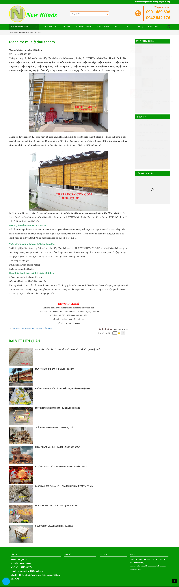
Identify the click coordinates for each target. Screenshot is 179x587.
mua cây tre (139, 563)
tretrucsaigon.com (73, 323)
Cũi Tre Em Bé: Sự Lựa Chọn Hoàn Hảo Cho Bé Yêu (57, 408)
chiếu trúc (142, 559)
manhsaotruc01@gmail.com (72, 319)
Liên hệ (140, 27)
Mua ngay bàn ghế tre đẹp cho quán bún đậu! (56, 506)
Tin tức (129, 27)
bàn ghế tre (145, 566)
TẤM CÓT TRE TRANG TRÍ (157, 79)
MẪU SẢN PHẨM (82, 27)
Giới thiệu (66, 27)
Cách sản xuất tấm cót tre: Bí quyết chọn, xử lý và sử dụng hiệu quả (67, 350)
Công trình (102, 27)
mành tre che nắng (18, 328)
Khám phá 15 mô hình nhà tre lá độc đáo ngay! (57, 447)
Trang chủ (51, 27)
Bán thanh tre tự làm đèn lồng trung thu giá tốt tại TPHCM (64, 486)
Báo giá (117, 27)
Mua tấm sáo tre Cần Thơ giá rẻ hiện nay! (54, 369)
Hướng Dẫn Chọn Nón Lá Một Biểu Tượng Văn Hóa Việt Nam (62, 389)
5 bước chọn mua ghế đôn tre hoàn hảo (54, 526)
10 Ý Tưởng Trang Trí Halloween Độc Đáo (54, 428)
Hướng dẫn (153, 27)
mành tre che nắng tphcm (43, 328)
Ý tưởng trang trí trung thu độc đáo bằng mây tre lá (61, 467)
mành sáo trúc (29, 328)
